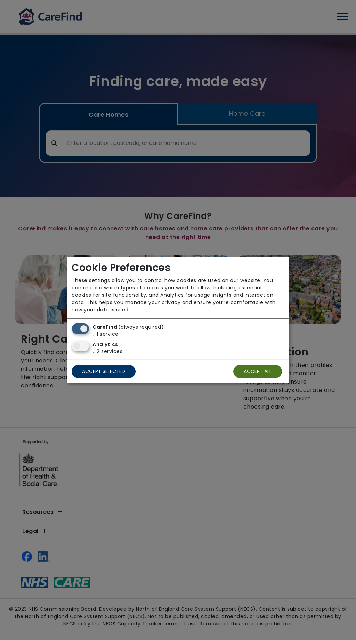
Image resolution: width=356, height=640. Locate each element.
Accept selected (103, 371)
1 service (105, 333)
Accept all (258, 371)
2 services (107, 351)
